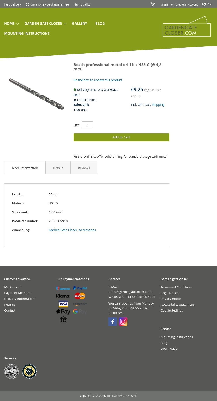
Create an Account (187, 4)
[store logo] (184, 26)
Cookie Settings (172, 310)
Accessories (87, 230)
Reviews (84, 168)
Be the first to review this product (98, 80)
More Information (25, 168)
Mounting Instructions (177, 337)
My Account (13, 287)
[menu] (76, 29)
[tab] (25, 167)
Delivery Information (19, 299)
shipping (158, 104)
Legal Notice (169, 293)
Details (58, 168)
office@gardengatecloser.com (130, 292)
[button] (206, 4)
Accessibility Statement (177, 304)
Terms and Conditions (176, 287)
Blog (164, 342)
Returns (9, 304)
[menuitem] (10, 24)
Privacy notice (171, 299)
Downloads (169, 348)
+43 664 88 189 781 (140, 296)
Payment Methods (17, 293)
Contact (9, 310)
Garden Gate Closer (63, 230)
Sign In (165, 4)
